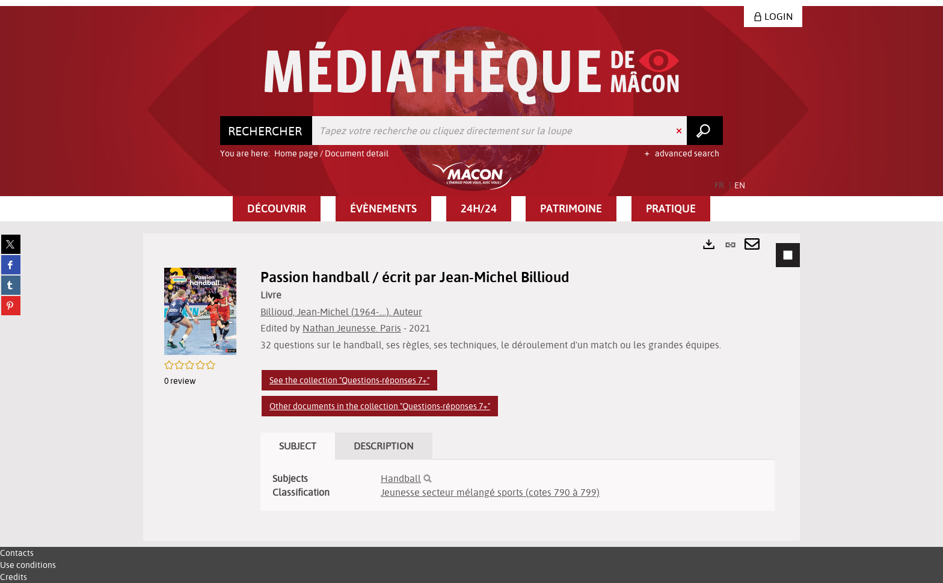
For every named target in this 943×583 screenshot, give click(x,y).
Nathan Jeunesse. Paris (352, 328)
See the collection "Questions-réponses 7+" (349, 380)
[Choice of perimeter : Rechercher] (266, 130)
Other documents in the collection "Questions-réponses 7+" (379, 406)
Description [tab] (384, 446)
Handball (401, 478)
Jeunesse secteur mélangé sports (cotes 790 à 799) (490, 492)
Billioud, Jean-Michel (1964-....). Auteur (341, 312)
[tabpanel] (471, 387)
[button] (277, 208)
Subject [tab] (297, 446)
